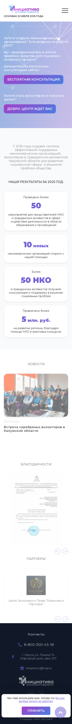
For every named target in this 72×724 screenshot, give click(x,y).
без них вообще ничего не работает (42, 700)
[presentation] (57, 553)
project (47, 719)
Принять (36, 711)
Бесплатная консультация (33, 79)
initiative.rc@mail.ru (39, 669)
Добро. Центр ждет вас (29, 109)
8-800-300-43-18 (39, 646)
